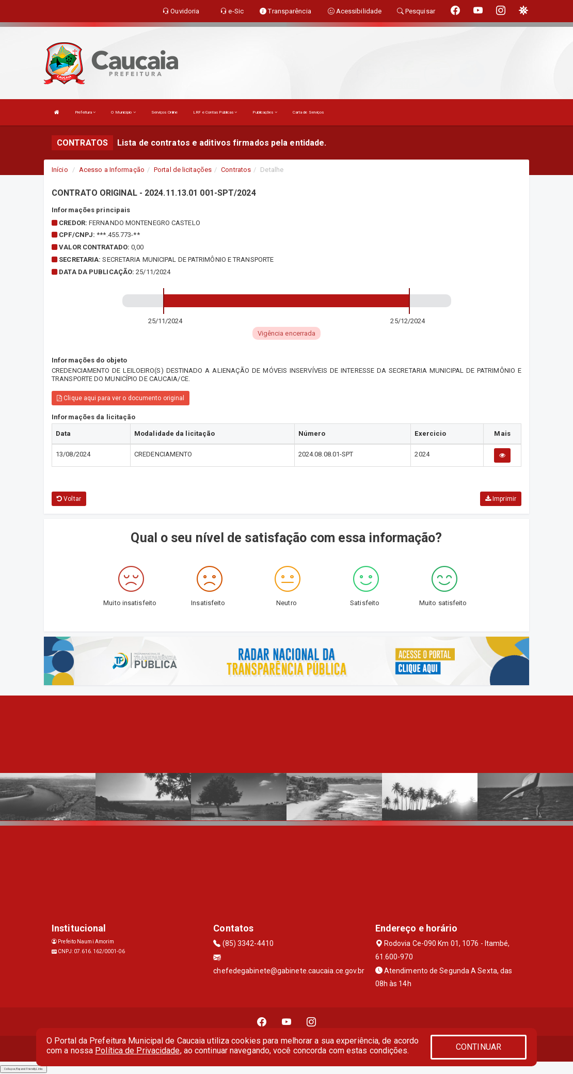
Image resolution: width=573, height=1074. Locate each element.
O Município (123, 112)
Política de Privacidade (137, 1050)
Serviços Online (164, 112)
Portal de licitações (183, 169)
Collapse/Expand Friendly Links (23, 1068)
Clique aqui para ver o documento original (120, 398)
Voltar (69, 498)
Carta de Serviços (308, 112)
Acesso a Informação (112, 169)
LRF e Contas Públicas (215, 112)
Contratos (236, 169)
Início (60, 169)
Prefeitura (85, 112)
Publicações (264, 112)
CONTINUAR (478, 1047)
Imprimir (500, 498)
